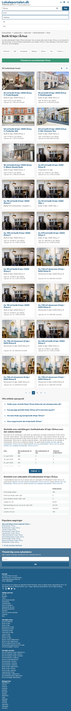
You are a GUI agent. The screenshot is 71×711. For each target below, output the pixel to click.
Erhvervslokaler (6, 32)
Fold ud (34, 471)
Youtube (9, 588)
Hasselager (23, 51)
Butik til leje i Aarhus (8, 668)
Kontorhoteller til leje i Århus (11, 538)
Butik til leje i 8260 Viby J (48, 206)
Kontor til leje (6, 636)
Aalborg (4, 688)
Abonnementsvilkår (8, 600)
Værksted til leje (7, 630)
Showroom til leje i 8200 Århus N (51, 274)
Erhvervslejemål (7, 621)
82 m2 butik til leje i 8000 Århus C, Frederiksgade (18, 94)
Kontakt (4, 596)
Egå (15, 51)
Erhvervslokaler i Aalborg (10, 657)
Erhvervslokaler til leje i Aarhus (12, 654)
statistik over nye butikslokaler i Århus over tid (43, 444)
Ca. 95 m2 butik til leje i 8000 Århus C (16, 270)
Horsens (4, 708)
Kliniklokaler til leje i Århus (10, 542)
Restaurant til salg (8, 627)
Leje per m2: (8, 102)
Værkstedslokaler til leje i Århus (12, 535)
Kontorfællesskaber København (12, 675)
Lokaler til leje (18, 32)
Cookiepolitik (6, 603)
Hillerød (4, 701)
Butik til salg (6, 623)
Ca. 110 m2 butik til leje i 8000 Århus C (16, 202)
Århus (48, 32)
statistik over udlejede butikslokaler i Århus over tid (21, 445)
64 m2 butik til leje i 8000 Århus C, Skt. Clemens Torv (52, 130)
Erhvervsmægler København (11, 677)
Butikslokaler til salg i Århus (11, 528)
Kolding (4, 694)
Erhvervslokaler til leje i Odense (12, 656)
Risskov (43, 51)
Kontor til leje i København (10, 639)
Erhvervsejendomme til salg (11, 643)
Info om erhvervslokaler (10, 612)
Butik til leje (27, 32)
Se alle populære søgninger (13, 545)
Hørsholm (5, 704)
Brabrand (6, 51)
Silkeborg (5, 695)
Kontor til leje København (10, 659)
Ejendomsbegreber (8, 609)
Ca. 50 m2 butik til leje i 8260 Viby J (51, 202)
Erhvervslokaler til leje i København (13, 652)
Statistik (4, 611)
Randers (4, 692)
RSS (3, 616)
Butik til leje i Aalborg (9, 670)
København (5, 683)
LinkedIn (14, 588)
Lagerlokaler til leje (8, 672)
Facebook (3, 588)
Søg (65, 8)
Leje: (5, 100)
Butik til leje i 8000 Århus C (14, 98)
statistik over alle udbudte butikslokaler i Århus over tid (30, 482)
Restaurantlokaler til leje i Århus (12, 540)
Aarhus (4, 685)
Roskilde (5, 699)
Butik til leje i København (10, 641)
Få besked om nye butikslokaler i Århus (36, 60)
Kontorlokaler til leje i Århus (11, 531)
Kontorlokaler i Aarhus (9, 661)
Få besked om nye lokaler (60, 2)
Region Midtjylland (38, 32)
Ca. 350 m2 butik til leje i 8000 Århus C (17, 234)
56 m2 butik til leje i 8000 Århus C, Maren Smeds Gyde (18, 166)
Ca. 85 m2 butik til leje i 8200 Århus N (51, 166)
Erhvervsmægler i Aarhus (10, 647)
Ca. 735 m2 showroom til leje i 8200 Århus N (51, 270)
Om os (4, 594)
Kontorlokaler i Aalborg (9, 665)
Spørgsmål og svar (8, 607)
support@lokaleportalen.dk (11, 579)
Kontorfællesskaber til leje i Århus (13, 537)
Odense (4, 686)
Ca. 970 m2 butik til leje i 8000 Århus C (51, 234)
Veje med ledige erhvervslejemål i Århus (16, 524)
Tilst (51, 51)
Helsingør (5, 706)
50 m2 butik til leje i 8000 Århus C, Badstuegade (52, 94)
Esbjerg (4, 690)
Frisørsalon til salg (45, 170)
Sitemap (4, 614)
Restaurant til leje (7, 629)
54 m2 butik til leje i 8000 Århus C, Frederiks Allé (18, 130)
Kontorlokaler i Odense (9, 663)
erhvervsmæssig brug (24, 4)
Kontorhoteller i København (11, 674)
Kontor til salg (6, 638)
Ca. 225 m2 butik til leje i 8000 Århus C (51, 342)
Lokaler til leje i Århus (9, 529)
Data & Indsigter (7, 605)
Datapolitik (5, 602)
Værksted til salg (7, 632)
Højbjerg (34, 51)
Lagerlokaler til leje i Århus (10, 533)
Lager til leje (6, 634)
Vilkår (4, 598)
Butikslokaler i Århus (8, 526)
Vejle (3, 697)
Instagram (6, 588)
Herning (4, 702)
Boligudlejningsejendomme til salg (13, 645)
